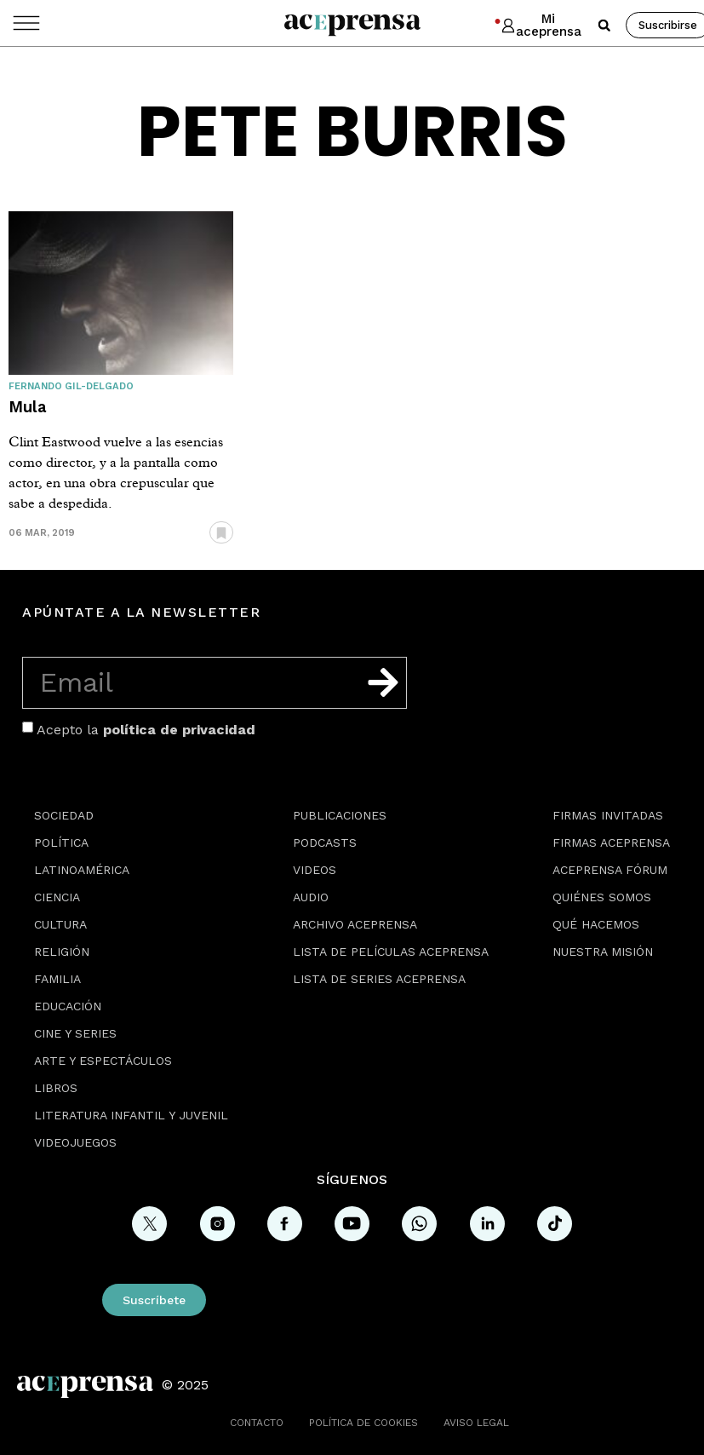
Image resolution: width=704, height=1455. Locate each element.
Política (61, 842)
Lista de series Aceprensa (379, 979)
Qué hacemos (595, 924)
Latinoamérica (81, 870)
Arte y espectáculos (103, 1060)
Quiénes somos (601, 897)
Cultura (60, 924)
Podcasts (325, 842)
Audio (311, 897)
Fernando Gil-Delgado (71, 386)
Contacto (256, 1423)
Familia (57, 979)
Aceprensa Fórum (609, 870)
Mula (28, 407)
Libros (55, 1088)
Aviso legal (476, 1423)
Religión (61, 951)
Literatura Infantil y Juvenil (131, 1115)
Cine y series (75, 1033)
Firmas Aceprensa (611, 842)
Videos (314, 870)
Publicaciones (339, 815)
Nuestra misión (602, 951)
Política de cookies (363, 1423)
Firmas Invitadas (607, 815)
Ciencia (57, 897)
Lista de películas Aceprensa (391, 951)
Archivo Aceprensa (355, 924)
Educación (67, 1006)
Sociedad (64, 815)
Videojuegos (75, 1142)
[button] (604, 25)
